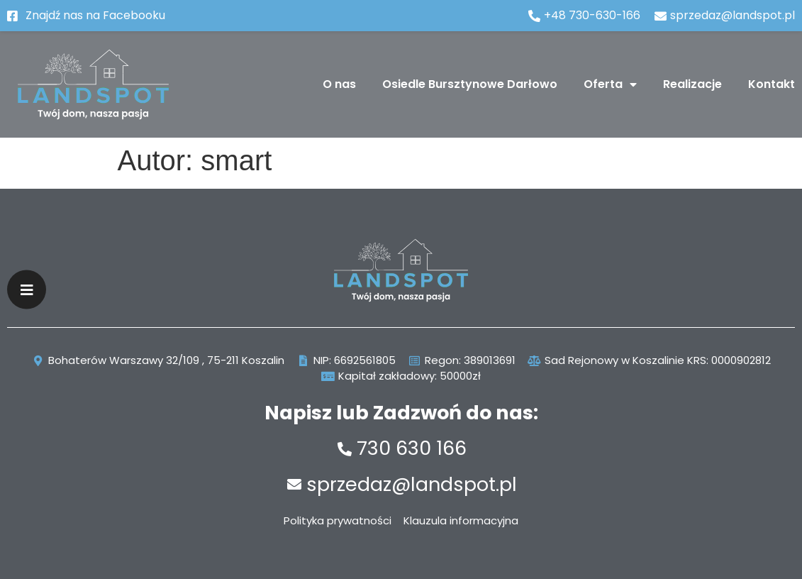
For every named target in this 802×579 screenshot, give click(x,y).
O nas (339, 84)
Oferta (610, 84)
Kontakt (771, 84)
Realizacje (692, 84)
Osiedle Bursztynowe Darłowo (469, 84)
